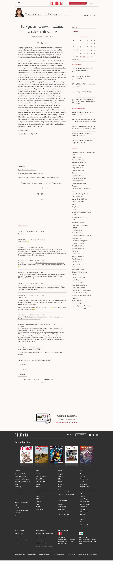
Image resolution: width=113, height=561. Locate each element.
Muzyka (60, 477)
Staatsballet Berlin (78, 265)
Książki (60, 474)
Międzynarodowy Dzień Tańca (81, 213)
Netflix (74, 220)
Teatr (59, 487)
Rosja (38, 485)
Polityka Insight (32, 554)
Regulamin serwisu (41, 531)
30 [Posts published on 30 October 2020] (88, 57)
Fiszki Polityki (83, 538)
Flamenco (75, 186)
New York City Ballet (78, 223)
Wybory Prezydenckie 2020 (23, 503)
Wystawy (75, 299)
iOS (59, 538)
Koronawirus (18, 493)
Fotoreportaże (84, 512)
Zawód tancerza (77, 301)
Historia (82, 497)
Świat (37, 471)
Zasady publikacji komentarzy (44, 534)
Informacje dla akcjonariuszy (44, 546)
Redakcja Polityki (19, 531)
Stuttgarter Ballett (78, 270)
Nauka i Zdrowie (62, 501)
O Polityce (17, 543)
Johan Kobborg (38, 183)
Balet (73, 155)
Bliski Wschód (40, 482)
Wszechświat (62, 507)
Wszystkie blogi (85, 487)
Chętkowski (83, 485)
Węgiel (38, 502)
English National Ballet (79, 184)
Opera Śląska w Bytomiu (80, 241)
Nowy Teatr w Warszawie (80, 226)
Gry (59, 490)
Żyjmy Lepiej (19, 487)
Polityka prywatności (42, 537)
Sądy (16, 516)
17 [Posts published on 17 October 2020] (91, 51)
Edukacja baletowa (78, 181)
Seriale (60, 482)
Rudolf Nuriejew (77, 259)
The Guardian (52, 61)
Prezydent (18, 513)
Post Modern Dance (78, 249)
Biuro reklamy (19, 534)
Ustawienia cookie (41, 543)
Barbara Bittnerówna (78, 160)
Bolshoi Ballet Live (78, 171)
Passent (82, 474)
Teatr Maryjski (76, 280)
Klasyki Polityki (85, 505)
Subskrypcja (80, 435)
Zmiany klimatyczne (64, 512)
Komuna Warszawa (78, 202)
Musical (74, 215)
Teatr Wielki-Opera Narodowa (81, 291)
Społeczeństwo (84, 502)
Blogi (81, 471)
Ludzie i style (84, 499)
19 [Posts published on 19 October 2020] (73, 54)
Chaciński (83, 482)
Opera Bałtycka (77, 231)
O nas (81, 522)
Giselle (74, 192)
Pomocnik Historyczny (22, 477)
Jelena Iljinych (26, 183)
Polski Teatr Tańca (78, 246)
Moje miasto (83, 507)
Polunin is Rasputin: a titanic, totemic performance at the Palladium (38, 178)
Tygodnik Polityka (20, 474)
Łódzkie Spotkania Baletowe (81, 306)
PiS (16, 506)
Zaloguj (92, 3)
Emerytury (39, 497)
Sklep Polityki (84, 525)
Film (59, 479)
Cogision (57, 554)
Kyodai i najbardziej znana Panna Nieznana (31, 174)
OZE (37, 505)
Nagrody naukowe (63, 515)
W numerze (18, 471)
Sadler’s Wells (76, 262)
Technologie (62, 510)
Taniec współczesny (78, 278)
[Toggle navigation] (19, 3)
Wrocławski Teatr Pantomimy (81, 296)
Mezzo (74, 210)
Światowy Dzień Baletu (79, 273)
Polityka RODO (40, 540)
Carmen (74, 173)
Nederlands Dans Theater (80, 218)
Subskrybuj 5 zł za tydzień (66, 423)
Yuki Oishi (56, 55)
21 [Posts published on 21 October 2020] (80, 54)
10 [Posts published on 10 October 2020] (91, 47)
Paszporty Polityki (63, 492)
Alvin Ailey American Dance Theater (83, 153)
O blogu (86, 15)
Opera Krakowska (77, 233)
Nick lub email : (23, 365)
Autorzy (82, 517)
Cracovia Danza (77, 176)
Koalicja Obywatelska (21, 511)
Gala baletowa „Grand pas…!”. (81, 189)
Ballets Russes (76, 158)
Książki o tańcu (77, 207)
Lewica (17, 508)
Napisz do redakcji (20, 537)
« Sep (74, 60)
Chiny (38, 487)
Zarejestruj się (48, 380)
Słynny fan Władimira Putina (27, 170)
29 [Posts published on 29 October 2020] (84, 57)
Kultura (60, 471)
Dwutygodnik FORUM (20, 554)
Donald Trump (40, 479)
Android (63, 538)
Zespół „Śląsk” (76, 304)
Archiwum (83, 515)
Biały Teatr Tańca (77, 168)
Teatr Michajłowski (78, 283)
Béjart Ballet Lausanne (79, 163)
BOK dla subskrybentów (21, 540)
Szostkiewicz (84, 479)
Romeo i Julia (76, 254)
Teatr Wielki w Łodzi (78, 288)
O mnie (94, 15)
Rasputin (47, 183)
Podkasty (83, 510)
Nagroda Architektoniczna (66, 495)
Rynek (38, 493)
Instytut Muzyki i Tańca (79, 199)
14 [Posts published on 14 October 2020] (80, 51)
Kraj (16, 499)
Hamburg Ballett (77, 197)
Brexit (38, 474)
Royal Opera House (78, 257)
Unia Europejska (41, 477)
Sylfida (74, 275)
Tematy (82, 520)
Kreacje (74, 205)
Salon (16, 485)
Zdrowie (60, 505)
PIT (37, 499)
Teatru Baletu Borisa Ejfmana (81, 293)
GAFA (38, 507)
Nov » (78, 60)
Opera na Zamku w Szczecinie (81, 236)
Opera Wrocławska (78, 244)
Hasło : (25, 369)
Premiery (75, 252)
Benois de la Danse (78, 166)
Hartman (82, 477)
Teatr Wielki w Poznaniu (79, 286)
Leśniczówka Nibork (44, 554)
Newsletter (70, 435)
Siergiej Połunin (57, 183)
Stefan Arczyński (77, 267)
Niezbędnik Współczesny (22, 482)
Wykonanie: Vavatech (71, 554)
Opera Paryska (76, 239)
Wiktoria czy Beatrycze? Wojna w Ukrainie (82, 114)
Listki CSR (39, 510)
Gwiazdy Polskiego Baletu (80, 194)
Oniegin (74, 228)
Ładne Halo (61, 554)
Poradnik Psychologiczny (22, 479)
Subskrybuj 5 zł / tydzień (78, 3)
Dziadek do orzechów (79, 179)
